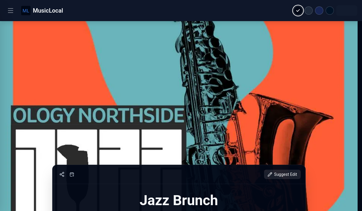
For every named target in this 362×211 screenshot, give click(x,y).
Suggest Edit (282, 174)
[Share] (62, 174)
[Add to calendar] (72, 174)
